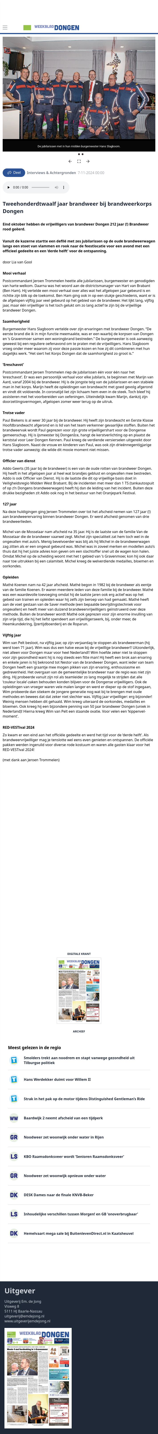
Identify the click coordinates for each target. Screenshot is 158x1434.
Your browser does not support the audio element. (36, 187)
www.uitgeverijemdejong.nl (27, 1321)
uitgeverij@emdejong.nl (24, 1316)
